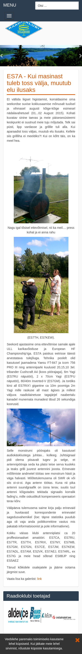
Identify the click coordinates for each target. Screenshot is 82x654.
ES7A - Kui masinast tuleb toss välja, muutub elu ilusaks (39, 83)
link (39, 579)
